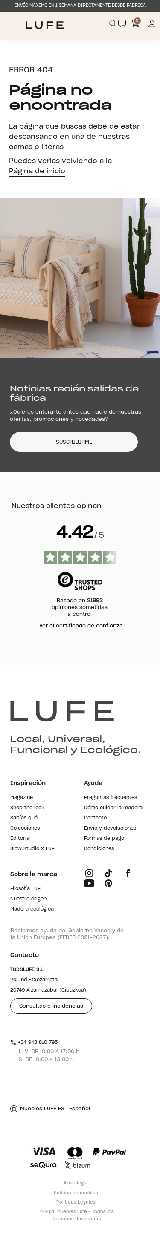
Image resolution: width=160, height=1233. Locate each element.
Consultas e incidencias (51, 1006)
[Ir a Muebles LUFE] (44, 25)
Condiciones (99, 848)
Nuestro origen (28, 899)
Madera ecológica (32, 909)
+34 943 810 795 (34, 1042)
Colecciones (25, 828)
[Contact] (122, 23)
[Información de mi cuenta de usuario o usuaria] (152, 25)
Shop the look (27, 807)
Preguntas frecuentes (110, 797)
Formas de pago (104, 838)
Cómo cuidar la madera (113, 807)
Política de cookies (76, 1193)
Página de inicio (37, 171)
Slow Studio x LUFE (33, 848)
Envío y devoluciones (110, 828)
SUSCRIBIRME (74, 442)
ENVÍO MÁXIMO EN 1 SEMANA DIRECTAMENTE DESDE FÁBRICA (80, 5)
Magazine (21, 797)
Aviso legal (76, 1183)
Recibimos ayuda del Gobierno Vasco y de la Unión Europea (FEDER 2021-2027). (67, 934)
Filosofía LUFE (26, 888)
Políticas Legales (76, 1202)
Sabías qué (24, 818)
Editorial (20, 838)
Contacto (95, 818)
